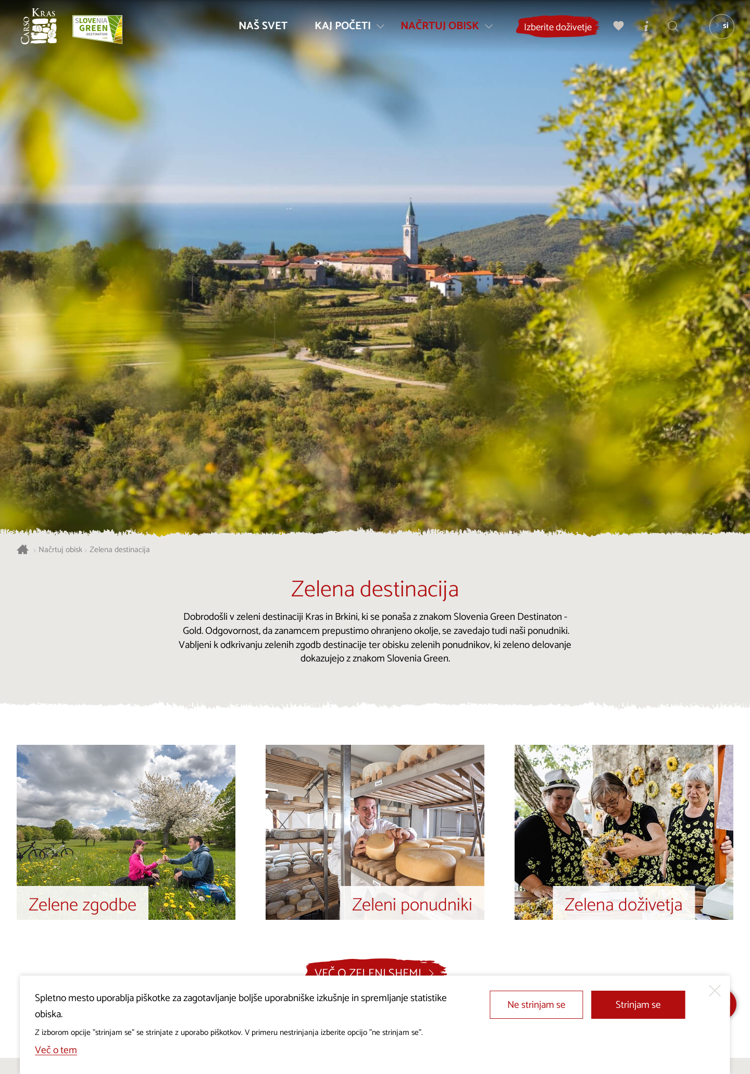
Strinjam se (638, 1005)
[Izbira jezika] (719, 29)
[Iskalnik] (670, 29)
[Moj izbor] (616, 29)
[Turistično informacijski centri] (643, 29)
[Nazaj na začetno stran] (42, 29)
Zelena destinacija (120, 550)
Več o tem (56, 1050)
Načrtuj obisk (60, 550)
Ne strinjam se (536, 1005)
